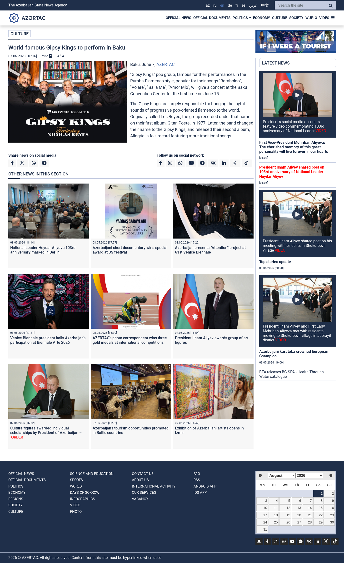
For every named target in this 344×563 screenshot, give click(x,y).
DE (230, 5)
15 (321, 508)
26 (288, 522)
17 (265, 515)
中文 (265, 5)
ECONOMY (261, 18)
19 (288, 515)
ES (243, 5)
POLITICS (242, 18)
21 (310, 515)
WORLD (76, 486)
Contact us (143, 474)
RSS (197, 480)
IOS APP (200, 492)
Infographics (82, 499)
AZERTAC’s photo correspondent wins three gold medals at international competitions (130, 340)
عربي (253, 5)
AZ (208, 5)
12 (288, 508)
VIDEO (324, 18)
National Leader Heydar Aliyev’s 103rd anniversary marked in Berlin (42, 249)
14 (310, 508)
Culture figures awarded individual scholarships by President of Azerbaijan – (46, 432)
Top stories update (275, 261)
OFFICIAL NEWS (178, 18)
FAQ (197, 474)
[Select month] (281, 475)
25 (276, 522)
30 (332, 522)
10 (265, 508)
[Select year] (309, 475)
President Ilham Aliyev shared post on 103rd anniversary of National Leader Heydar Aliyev (291, 172)
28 (310, 522)
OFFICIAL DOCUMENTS (211, 18)
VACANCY (140, 499)
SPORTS (76, 480)
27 (299, 522)
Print (46, 56)
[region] (297, 225)
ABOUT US (140, 480)
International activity (153, 486)
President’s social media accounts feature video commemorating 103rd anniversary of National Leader (294, 126)
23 (332, 515)
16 (332, 508)
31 (265, 529)
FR (236, 5)
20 (299, 515)
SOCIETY (296, 18)
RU (215, 5)
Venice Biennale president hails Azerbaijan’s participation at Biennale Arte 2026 (47, 340)
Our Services (144, 492)
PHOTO (76, 511)
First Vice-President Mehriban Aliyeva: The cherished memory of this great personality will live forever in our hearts (293, 147)
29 (321, 522)
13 (299, 508)
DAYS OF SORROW (84, 492)
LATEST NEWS (276, 62)
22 (321, 515)
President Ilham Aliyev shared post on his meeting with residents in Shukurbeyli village (297, 245)
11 (276, 508)
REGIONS (15, 499)
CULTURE (279, 18)
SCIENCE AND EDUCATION (92, 474)
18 (276, 515)
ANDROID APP (205, 486)
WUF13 (311, 18)
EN (222, 5)
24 (265, 522)
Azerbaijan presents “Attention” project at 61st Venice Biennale (210, 249)
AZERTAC (165, 64)
